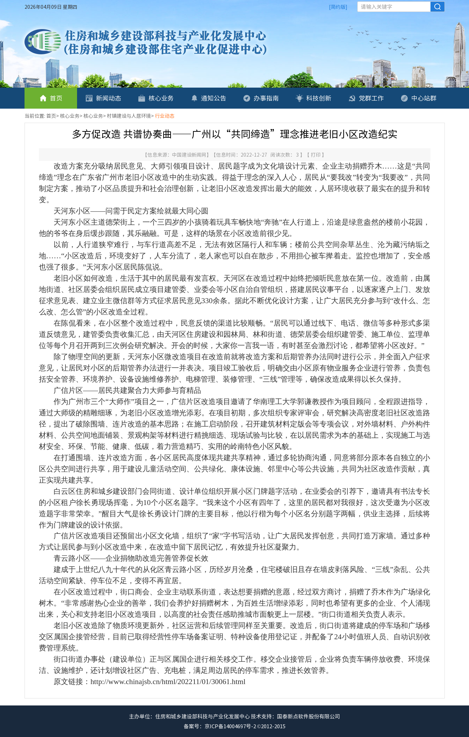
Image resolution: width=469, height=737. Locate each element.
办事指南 (261, 98)
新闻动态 (103, 98)
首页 (50, 98)
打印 (316, 154)
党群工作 (366, 98)
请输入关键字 (376, 7)
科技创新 (313, 98)
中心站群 (418, 98)
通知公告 (208, 98)
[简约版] (338, 6)
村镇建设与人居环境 (129, 115)
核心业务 (156, 98)
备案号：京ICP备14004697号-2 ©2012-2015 (234, 726)
